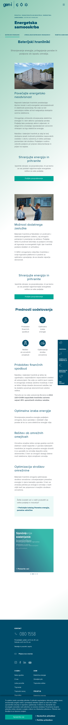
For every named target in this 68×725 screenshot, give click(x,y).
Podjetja (37, 691)
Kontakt (17, 628)
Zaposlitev (17, 695)
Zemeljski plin (38, 679)
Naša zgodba (19, 675)
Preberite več (23, 569)
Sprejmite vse (18, 717)
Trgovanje (17, 687)
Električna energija (40, 675)
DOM (35, 671)
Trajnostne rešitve (39, 683)
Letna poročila (19, 683)
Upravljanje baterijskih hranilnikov (37, 35)
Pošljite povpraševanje (34, 178)
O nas (16, 679)
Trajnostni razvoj (19, 691)
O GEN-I (17, 671)
